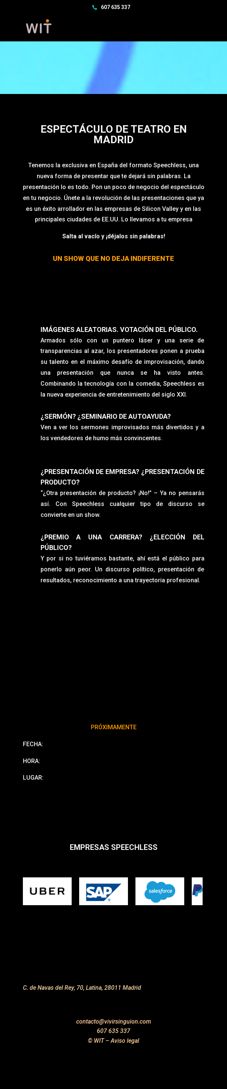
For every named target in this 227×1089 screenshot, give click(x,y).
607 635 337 (115, 7)
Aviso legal (125, 1040)
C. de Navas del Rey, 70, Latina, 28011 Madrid (82, 987)
